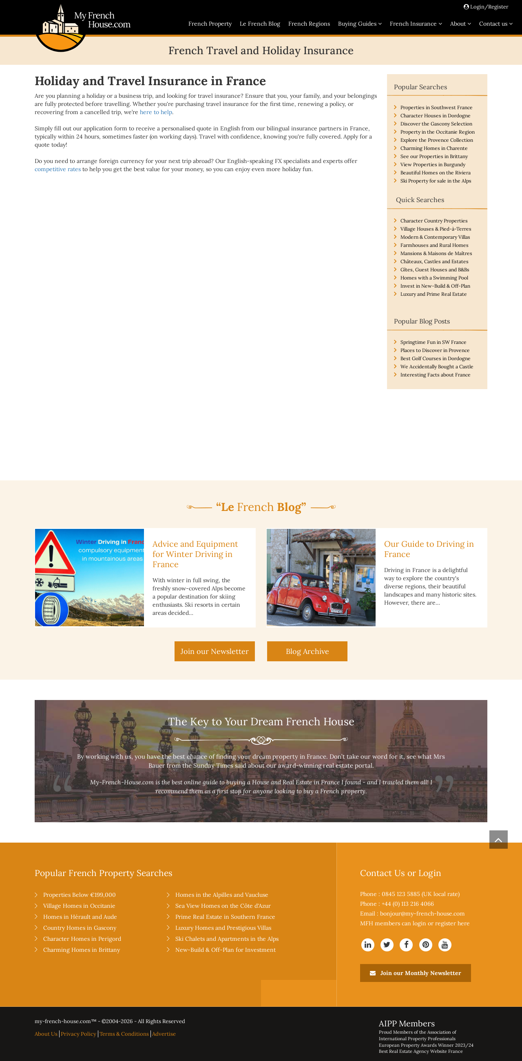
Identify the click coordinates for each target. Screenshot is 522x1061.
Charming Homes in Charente (434, 148)
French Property (210, 23)
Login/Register (486, 6)
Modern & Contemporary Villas (435, 237)
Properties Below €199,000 (79, 894)
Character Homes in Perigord (82, 938)
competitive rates (58, 169)
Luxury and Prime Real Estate (433, 294)
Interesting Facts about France (435, 375)
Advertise (164, 1033)
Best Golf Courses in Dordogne (435, 358)
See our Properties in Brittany (434, 156)
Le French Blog (260, 23)
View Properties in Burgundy (432, 164)
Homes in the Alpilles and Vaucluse (221, 894)
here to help (156, 112)
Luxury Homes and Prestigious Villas (223, 927)
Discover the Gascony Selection (436, 124)
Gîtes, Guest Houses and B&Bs (434, 269)
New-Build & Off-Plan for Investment (225, 949)
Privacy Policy (78, 1033)
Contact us (496, 23)
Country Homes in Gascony (79, 927)
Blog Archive (307, 651)
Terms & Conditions (124, 1033)
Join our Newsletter (215, 651)
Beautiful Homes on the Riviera (435, 172)
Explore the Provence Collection (436, 140)
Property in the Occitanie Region (437, 132)
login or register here (441, 923)
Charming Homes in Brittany (81, 949)
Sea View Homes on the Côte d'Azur (223, 905)
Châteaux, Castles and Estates (434, 261)
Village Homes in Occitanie (79, 905)
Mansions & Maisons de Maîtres (436, 253)
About (460, 23)
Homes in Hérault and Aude (80, 916)
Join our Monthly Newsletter (415, 973)
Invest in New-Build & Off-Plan (435, 286)
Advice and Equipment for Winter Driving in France (195, 554)
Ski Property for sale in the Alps (435, 181)
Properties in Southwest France (436, 107)
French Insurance (416, 23)
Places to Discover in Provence (435, 350)
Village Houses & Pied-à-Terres (435, 229)
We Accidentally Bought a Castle (436, 366)
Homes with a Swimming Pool (434, 278)
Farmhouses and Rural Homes (434, 245)
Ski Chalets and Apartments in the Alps (227, 938)
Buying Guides (360, 23)
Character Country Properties (434, 221)
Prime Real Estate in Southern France (225, 916)
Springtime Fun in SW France (433, 342)
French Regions (309, 23)
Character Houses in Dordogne (435, 115)
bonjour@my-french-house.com (422, 913)
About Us (46, 1033)
